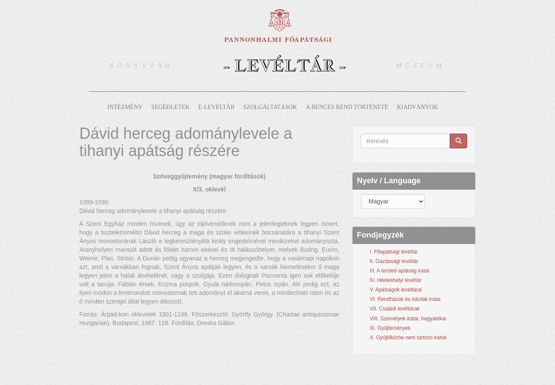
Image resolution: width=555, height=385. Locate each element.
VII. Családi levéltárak (395, 309)
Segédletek (170, 107)
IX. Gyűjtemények (390, 328)
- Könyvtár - (141, 65)
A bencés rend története (347, 107)
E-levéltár (216, 107)
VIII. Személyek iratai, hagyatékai (408, 319)
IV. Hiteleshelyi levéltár (395, 280)
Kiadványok (417, 107)
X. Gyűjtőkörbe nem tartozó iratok (408, 338)
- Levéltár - (284, 65)
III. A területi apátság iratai (399, 271)
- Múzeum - (420, 65)
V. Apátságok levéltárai (396, 290)
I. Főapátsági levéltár (394, 252)
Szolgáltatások (270, 107)
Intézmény (125, 107)
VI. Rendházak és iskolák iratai (405, 299)
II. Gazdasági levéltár (394, 261)
